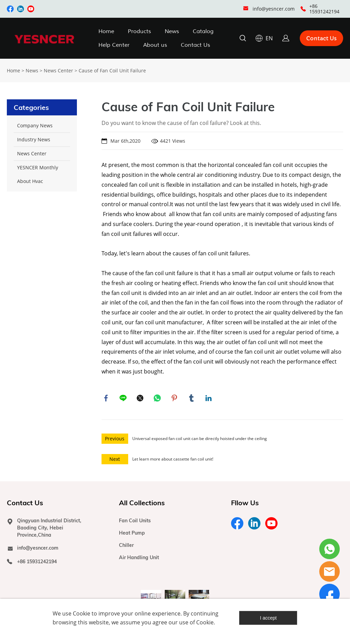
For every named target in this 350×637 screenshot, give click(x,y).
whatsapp (158, 399)
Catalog (203, 31)
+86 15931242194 (324, 9)
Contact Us (195, 45)
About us (155, 45)
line (124, 399)
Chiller (126, 546)
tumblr (192, 399)
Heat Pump (132, 534)
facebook (107, 399)
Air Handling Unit (139, 559)
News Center (58, 70)
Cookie (81, 613)
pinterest (175, 399)
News (172, 31)
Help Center (114, 45)
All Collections (142, 504)
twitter (141, 399)
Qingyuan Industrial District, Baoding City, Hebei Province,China (49, 529)
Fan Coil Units (135, 522)
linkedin (209, 399)
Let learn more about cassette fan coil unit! (172, 460)
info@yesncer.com (274, 8)
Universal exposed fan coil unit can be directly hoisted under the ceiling (199, 440)
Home (106, 31)
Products (139, 31)
